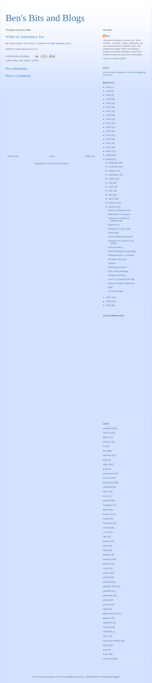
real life (35, 60)
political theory (109, 613)
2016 (108, 127)
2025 (108, 91)
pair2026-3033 (109, 586)
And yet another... (116, 247)
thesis (105, 654)
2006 (108, 301)
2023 (108, 99)
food (105, 496)
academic (107, 428)
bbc (104, 451)
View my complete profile (114, 58)
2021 (108, 107)
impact (106, 519)
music (105, 568)
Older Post (90, 156)
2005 (108, 305)
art (104, 446)
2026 (108, 87)
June (111, 187)
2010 (108, 151)
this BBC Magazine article (59, 43)
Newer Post (13, 156)
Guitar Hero (113, 233)
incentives (107, 523)
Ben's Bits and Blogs (45, 18)
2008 (108, 159)
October (113, 171)
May (111, 191)
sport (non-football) (111, 641)
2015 (108, 131)
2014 (108, 135)
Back (110, 287)
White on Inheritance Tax (119, 210)
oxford (106, 577)
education (107, 487)
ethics (105, 491)
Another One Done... (117, 275)
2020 (108, 111)
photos (106, 600)
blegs (105, 460)
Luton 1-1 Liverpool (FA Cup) (121, 279)
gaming (106, 509)
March (112, 199)
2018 (108, 119)
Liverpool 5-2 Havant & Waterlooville (118, 219)
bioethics (107, 455)
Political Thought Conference (121, 283)
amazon (106, 442)
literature (107, 555)
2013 (108, 139)
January (113, 207)
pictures (106, 604)
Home (52, 156)
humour (106, 514)
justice (106, 546)
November (114, 166)
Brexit (105, 469)
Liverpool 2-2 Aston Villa (119, 229)
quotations (107, 622)
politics (27, 60)
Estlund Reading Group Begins (122, 251)
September (114, 175)
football (106, 500)
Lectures (112, 263)
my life (106, 573)
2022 (108, 103)
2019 (108, 115)
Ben (108, 36)
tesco (105, 650)
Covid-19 (107, 478)
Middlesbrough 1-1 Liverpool (121, 255)
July (111, 183)
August (112, 179)
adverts (106, 433)
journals (106, 541)
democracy (108, 482)
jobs (105, 537)
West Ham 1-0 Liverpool (119, 214)
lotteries (106, 564)
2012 (108, 143)
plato (105, 609)
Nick (24, 49)
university (107, 659)
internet (106, 528)
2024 (108, 95)
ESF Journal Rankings (118, 271)
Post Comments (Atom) (57, 163)
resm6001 (107, 631)
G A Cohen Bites (115, 291)
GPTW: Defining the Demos (120, 237)
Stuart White (29, 43)
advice (106, 437)
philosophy (108, 595)
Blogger (116, 677)
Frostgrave (108, 505)
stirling (106, 645)
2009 (108, 155)
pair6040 (107, 591)
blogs (15, 60)
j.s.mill (106, 532)
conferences (108, 473)
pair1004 (107, 582)
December (114, 163)
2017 (108, 123)
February (113, 203)
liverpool (107, 559)
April (111, 195)
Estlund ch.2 (113, 225)
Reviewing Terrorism (117, 267)
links (21, 60)
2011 (108, 147)
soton (105, 636)
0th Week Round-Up (117, 259)
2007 (108, 297)
